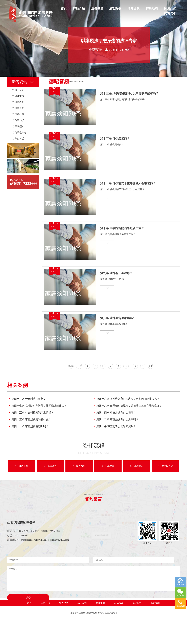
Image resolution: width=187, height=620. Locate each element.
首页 (64, 8)
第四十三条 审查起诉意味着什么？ (31, 419)
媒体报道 (19, 96)
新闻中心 (100, 603)
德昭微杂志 (20, 132)
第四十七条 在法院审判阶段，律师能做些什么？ (39, 405)
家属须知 (170, 8)
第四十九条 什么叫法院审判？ (29, 398)
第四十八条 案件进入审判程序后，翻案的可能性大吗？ (127, 398)
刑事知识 (19, 120)
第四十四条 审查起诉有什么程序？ (116, 412)
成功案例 (115, 8)
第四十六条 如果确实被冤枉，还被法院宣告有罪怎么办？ (129, 405)
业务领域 (97, 8)
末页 (151, 366)
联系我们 (170, 14)
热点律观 (19, 138)
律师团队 (133, 8)
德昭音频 (19, 108)
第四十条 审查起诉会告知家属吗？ (116, 426)
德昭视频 (19, 102)
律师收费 (19, 114)
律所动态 (152, 8)
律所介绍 (79, 8)
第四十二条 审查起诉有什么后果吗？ (117, 419)
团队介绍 (45, 603)
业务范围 (63, 603)
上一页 (79, 366)
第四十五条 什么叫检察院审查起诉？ (33, 412)
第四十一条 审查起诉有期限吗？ (30, 426)
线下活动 (19, 90)
